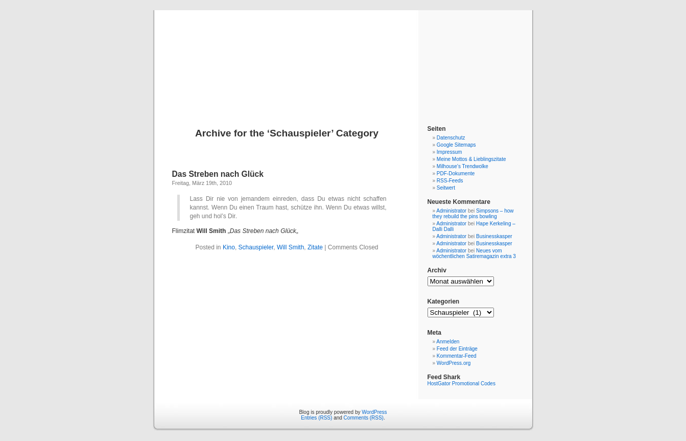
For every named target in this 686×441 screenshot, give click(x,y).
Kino (229, 247)
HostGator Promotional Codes (461, 383)
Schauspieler (256, 247)
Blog (343, 57)
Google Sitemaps (456, 145)
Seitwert (446, 188)
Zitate (315, 247)
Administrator (451, 211)
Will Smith (290, 247)
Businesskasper (494, 236)
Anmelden (447, 341)
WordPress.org (454, 363)
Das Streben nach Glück (218, 174)
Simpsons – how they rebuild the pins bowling (473, 213)
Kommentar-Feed (457, 356)
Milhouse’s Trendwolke (462, 166)
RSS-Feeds (450, 180)
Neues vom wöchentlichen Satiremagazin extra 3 (474, 253)
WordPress (374, 412)
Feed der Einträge (457, 349)
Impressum (449, 152)
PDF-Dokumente (456, 173)
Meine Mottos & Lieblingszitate (471, 159)
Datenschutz (451, 138)
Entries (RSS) (316, 418)
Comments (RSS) (364, 418)
